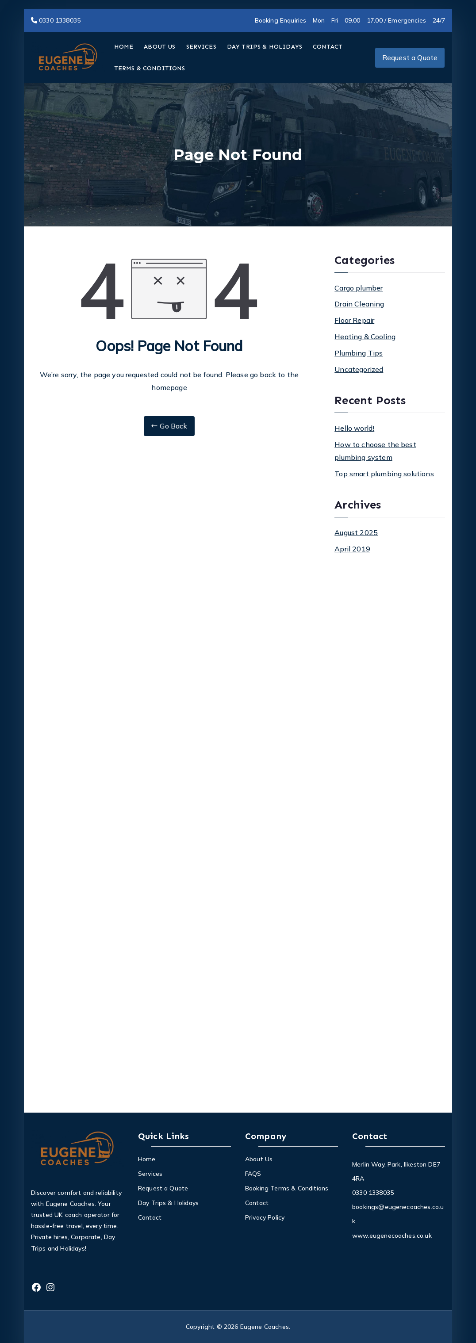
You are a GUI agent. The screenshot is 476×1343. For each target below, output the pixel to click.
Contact (149, 1217)
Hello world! (354, 428)
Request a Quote (410, 57)
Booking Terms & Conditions (286, 1188)
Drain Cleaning (359, 303)
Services (150, 1174)
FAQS (253, 1174)
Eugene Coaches (264, 1327)
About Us (259, 1159)
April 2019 (352, 548)
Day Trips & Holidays (168, 1203)
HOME (124, 46)
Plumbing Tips (358, 352)
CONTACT (327, 46)
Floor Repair (354, 320)
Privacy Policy (264, 1217)
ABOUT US (159, 46)
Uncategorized (358, 369)
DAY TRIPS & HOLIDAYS (264, 46)
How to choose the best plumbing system (375, 451)
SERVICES (201, 46)
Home (147, 1159)
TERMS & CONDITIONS (149, 68)
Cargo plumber (358, 287)
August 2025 (356, 532)
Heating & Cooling (364, 336)
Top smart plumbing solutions (384, 473)
